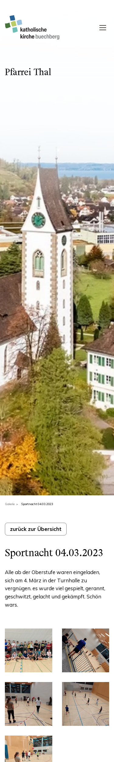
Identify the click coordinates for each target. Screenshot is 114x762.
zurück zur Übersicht (35, 529)
